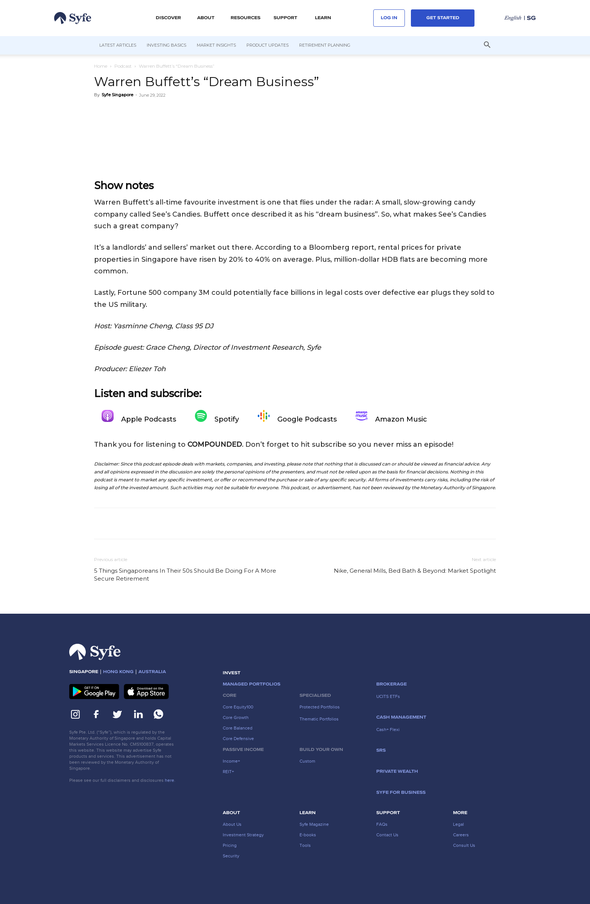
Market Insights (216, 45)
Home (100, 66)
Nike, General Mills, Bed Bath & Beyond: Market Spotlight (415, 570)
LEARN (323, 18)
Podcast (123, 66)
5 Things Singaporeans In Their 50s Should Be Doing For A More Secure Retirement (185, 574)
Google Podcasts (297, 416)
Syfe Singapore (117, 94)
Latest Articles (117, 45)
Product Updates (267, 45)
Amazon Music (391, 416)
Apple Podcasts (139, 416)
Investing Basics (166, 45)
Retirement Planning (324, 45)
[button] (487, 45)
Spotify (217, 416)
